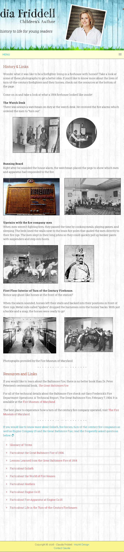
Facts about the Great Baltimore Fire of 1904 (37, 452)
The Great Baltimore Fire (53, 385)
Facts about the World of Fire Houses (32, 476)
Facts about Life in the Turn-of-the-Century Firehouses (43, 507)
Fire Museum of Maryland (39, 401)
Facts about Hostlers (22, 484)
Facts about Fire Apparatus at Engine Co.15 (36, 499)
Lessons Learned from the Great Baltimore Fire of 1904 (43, 460)
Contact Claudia (62, 548)
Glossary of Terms (21, 445)
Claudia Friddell (62, 8)
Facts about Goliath (22, 468)
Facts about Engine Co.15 (25, 492)
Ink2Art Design (81, 544)
